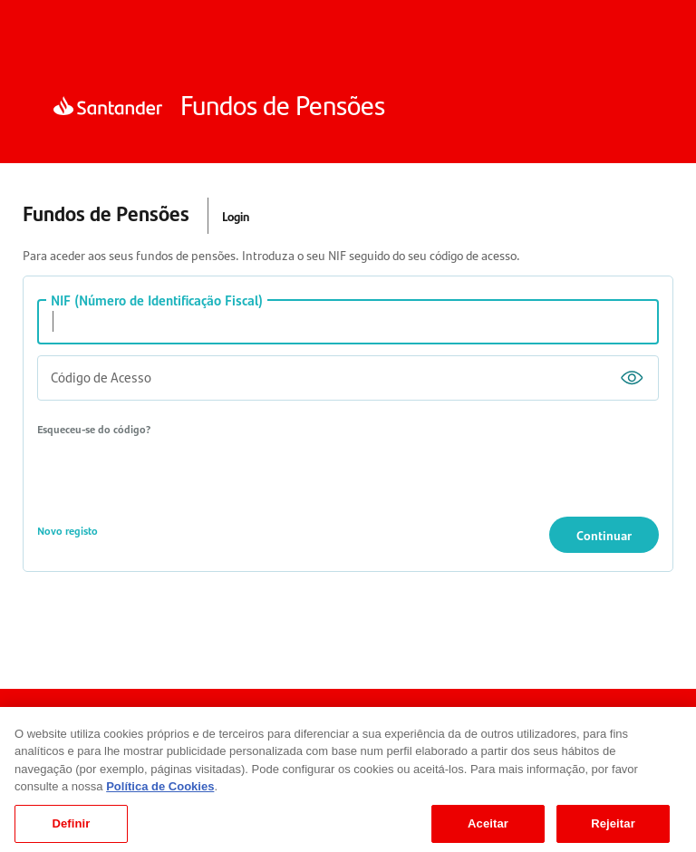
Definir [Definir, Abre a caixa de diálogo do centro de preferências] (71, 831)
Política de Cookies (160, 794)
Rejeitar (613, 831)
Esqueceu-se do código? (93, 429)
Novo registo (67, 530)
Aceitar (488, 831)
